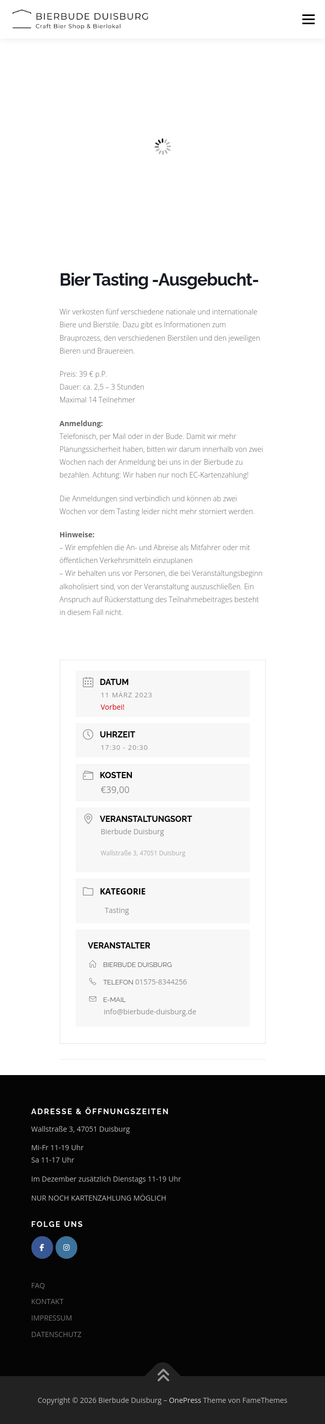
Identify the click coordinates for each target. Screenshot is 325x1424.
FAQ (38, 1285)
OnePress (185, 1400)
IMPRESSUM (52, 1318)
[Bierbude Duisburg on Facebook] (42, 1247)
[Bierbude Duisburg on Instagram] (66, 1247)
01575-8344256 (161, 982)
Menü (307, 19)
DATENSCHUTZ (56, 1334)
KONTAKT (47, 1301)
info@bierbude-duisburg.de (150, 1011)
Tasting (117, 910)
